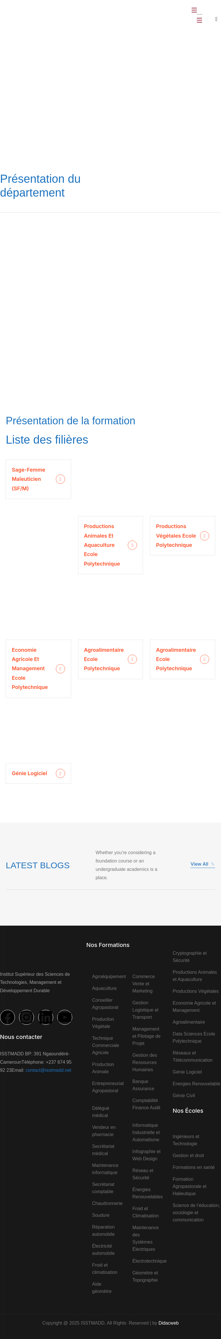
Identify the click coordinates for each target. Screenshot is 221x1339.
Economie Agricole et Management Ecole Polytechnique (30, 668)
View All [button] (202, 864)
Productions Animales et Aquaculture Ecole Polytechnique (102, 545)
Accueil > (50, 101)
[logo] (21, 14)
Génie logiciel (29, 773)
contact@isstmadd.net (48, 1070)
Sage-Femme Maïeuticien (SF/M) (28, 479)
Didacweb (169, 1323)
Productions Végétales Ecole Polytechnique (176, 535)
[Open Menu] (194, 10)
